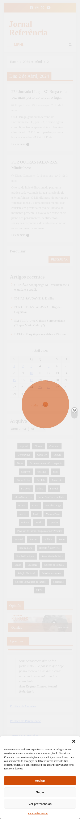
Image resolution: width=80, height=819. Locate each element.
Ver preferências (39, 804)
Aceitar (40, 781)
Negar (40, 792)
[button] (74, 741)
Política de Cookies (38, 813)
